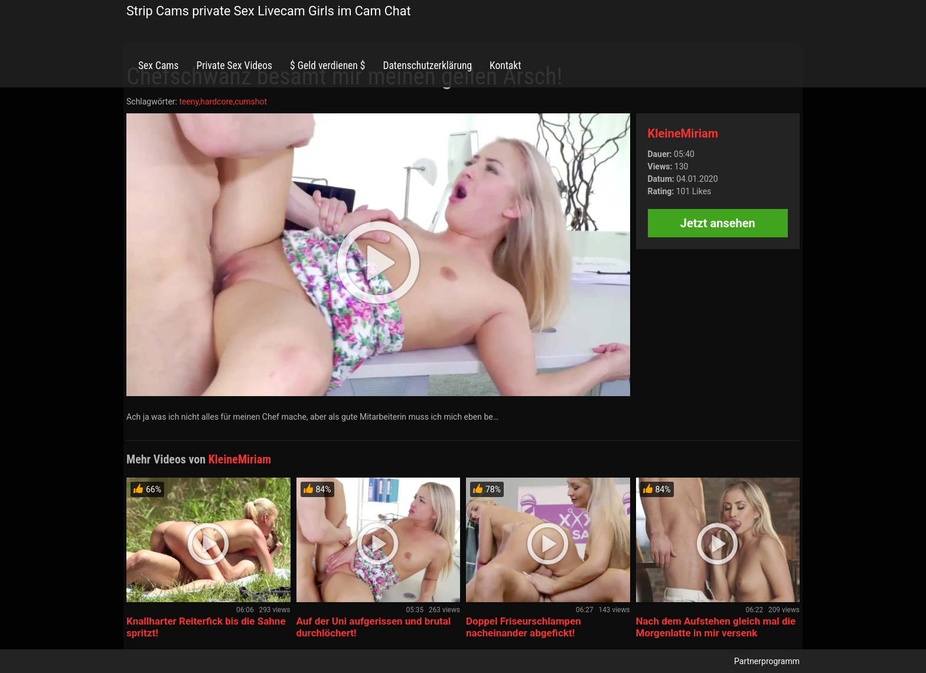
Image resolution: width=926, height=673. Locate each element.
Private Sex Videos (234, 65)
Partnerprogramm (767, 661)
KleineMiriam (683, 133)
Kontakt (505, 65)
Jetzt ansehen (717, 223)
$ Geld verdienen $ (327, 65)
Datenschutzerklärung (427, 65)
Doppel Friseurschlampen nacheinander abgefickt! (523, 627)
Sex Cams (158, 65)
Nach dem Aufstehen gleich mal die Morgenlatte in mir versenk (716, 627)
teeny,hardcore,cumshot (223, 101)
